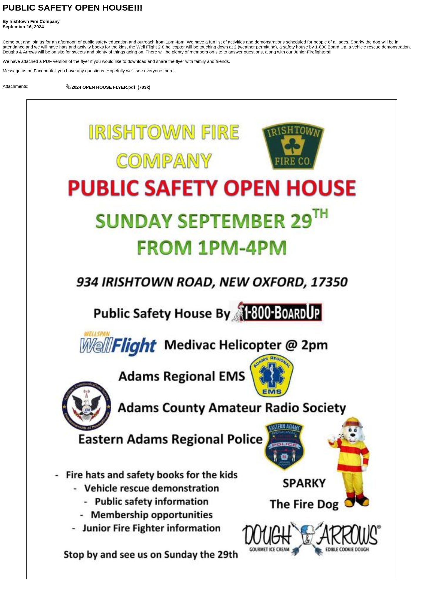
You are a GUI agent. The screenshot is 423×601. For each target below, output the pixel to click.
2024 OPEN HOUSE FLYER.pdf (103, 87)
